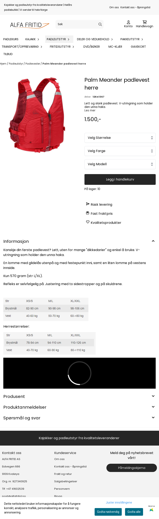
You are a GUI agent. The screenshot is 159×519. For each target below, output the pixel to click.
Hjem (3, 63)
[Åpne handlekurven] (144, 24)
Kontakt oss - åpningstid (135, 7)
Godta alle (134, 511)
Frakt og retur (63, 474)
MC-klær (115, 47)
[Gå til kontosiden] (128, 24)
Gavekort (138, 47)
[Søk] (79, 24)
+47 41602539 (15, 489)
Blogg (58, 496)
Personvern (62, 489)
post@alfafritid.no (14, 496)
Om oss (114, 7)
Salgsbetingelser (65, 481)
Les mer (89, 110)
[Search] (100, 24)
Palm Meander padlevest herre (64, 63)
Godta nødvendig (108, 511)
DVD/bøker (91, 47)
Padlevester (33, 63)
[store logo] (28, 24)
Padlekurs (10, 39)
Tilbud (8, 54)
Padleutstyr (16, 63)
